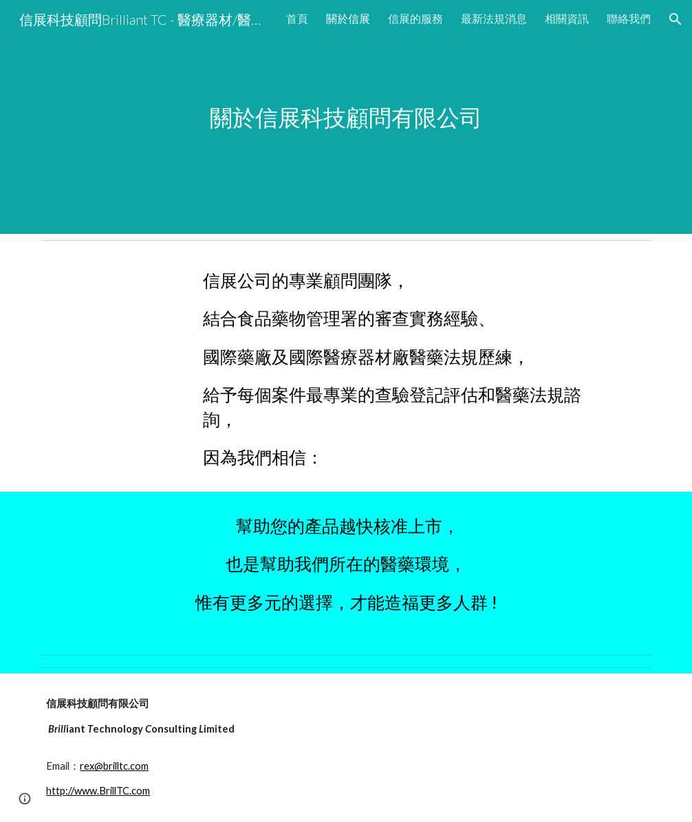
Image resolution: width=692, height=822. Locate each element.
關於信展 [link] (348, 18)
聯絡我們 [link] (629, 18)
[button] (675, 19)
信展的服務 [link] (415, 18)
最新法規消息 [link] (494, 18)
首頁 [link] (297, 18)
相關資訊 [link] (567, 18)
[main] (346, 117)
